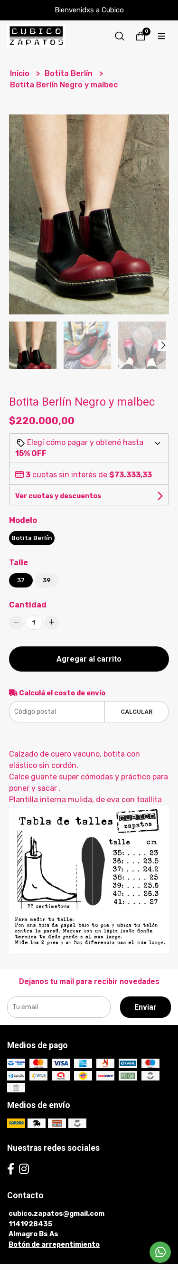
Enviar (145, 1007)
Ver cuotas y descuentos (58, 496)
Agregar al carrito (89, 658)
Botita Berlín (69, 73)
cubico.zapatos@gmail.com (56, 1214)
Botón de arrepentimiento (54, 1245)
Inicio (20, 73)
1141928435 (30, 1224)
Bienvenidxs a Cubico (89, 10)
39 (47, 580)
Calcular (136, 711)
